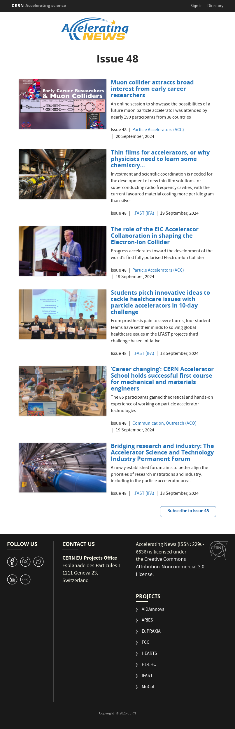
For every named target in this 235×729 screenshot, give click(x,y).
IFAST (147, 676)
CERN (39, 5)
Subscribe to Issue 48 (188, 511)
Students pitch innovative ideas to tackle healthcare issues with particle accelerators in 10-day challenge (160, 302)
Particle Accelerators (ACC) (158, 130)
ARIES (147, 620)
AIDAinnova (153, 610)
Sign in (196, 5)
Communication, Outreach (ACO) (164, 424)
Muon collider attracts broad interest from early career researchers (152, 88)
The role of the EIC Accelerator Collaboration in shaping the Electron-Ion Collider (155, 235)
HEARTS (149, 654)
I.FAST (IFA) (143, 214)
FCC (145, 643)
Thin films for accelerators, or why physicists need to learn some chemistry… (160, 158)
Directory (215, 5)
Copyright (107, 713)
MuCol (148, 687)
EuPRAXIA (151, 632)
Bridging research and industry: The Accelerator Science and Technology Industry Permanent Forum (162, 452)
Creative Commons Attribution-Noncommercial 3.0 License (170, 567)
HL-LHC (149, 665)
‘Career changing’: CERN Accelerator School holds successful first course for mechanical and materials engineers (162, 378)
